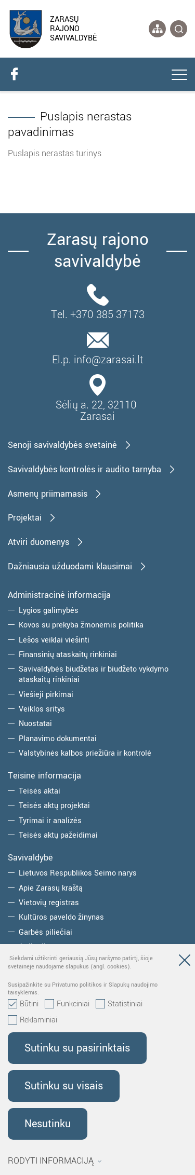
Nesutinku (47, 1123)
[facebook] (14, 74)
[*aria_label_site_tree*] (157, 28)
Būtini (23, 1004)
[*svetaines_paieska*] (178, 28)
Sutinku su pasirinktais (77, 1048)
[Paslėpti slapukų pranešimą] (184, 962)
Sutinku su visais (63, 1086)
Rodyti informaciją (55, 1161)
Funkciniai (67, 1004)
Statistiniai (119, 1004)
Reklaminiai (32, 1020)
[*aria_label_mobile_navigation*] (179, 76)
